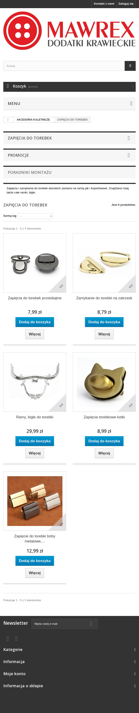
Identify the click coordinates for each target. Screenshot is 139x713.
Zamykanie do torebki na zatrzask (104, 298)
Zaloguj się (125, 3)
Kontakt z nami (104, 3)
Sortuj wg (9, 215)
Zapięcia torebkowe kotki (104, 417)
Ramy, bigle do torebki (34, 417)
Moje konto (14, 673)
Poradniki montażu (30, 172)
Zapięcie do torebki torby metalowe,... (34, 538)
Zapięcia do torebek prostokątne (35, 298)
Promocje (18, 155)
